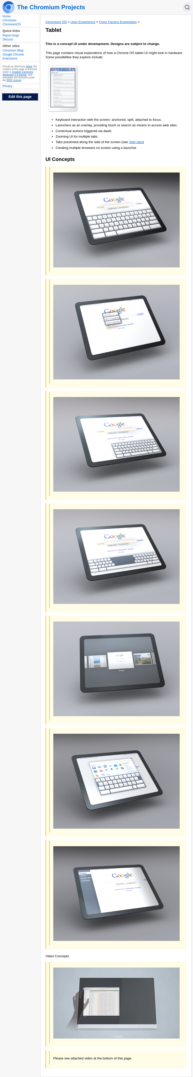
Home (7, 16)
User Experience (83, 22)
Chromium (9, 20)
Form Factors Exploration (118, 22)
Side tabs (136, 142)
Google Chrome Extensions (13, 56)
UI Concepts (60, 159)
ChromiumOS (12, 24)
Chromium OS (56, 22)
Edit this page (20, 97)
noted (29, 66)
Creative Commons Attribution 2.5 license (18, 73)
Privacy (7, 86)
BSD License (14, 80)
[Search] (187, 7)
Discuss (8, 39)
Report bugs (11, 35)
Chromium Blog (13, 50)
